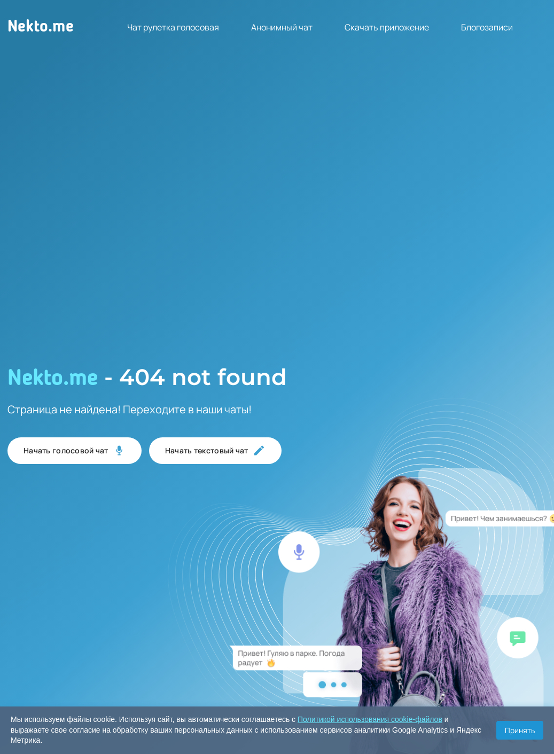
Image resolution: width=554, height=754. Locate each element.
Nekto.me (40, 27)
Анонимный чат (282, 27)
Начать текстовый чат (215, 450)
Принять (520, 730)
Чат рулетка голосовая (173, 27)
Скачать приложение (387, 27)
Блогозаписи (487, 27)
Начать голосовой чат (75, 450)
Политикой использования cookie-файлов (370, 719)
